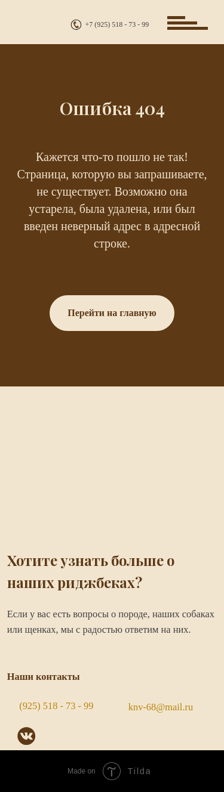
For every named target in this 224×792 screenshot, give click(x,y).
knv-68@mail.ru (160, 707)
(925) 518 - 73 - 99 (56, 705)
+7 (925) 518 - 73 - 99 (117, 24)
